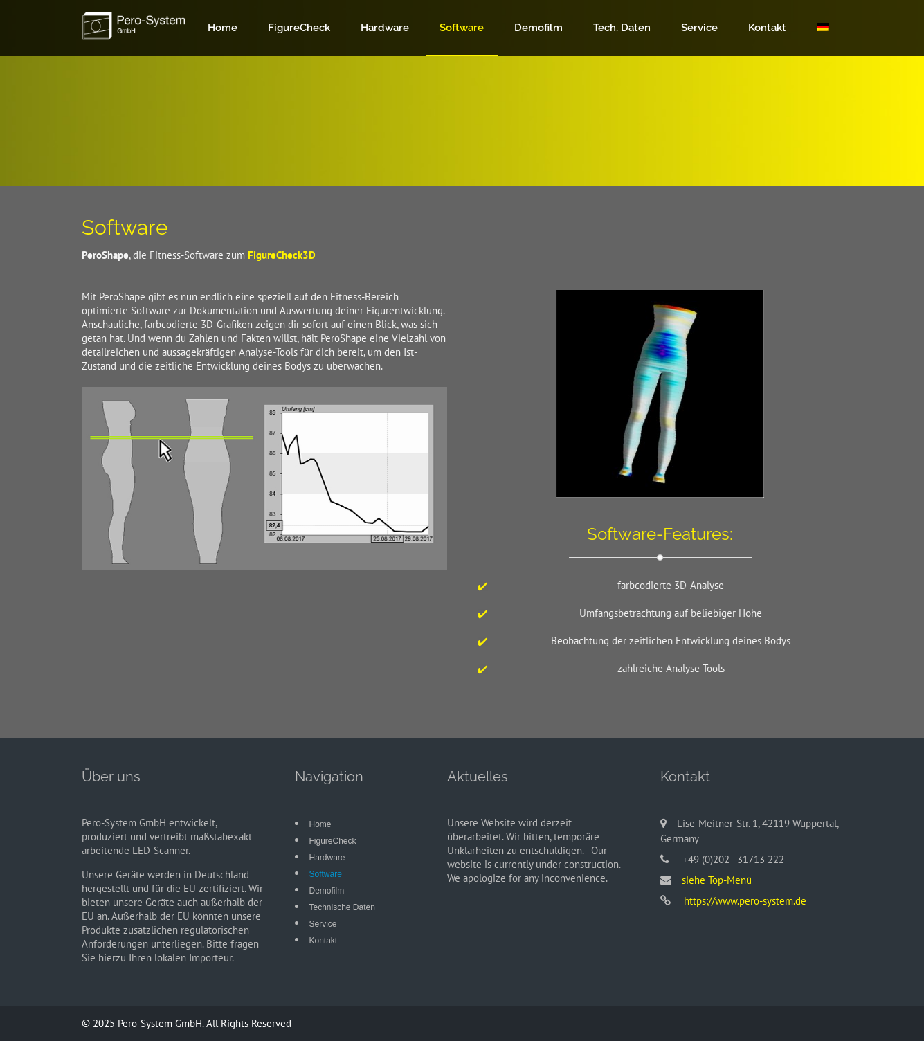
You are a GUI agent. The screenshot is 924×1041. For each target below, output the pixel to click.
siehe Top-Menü (717, 880)
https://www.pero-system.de (743, 900)
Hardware (385, 27)
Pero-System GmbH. (162, 1023)
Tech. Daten (622, 27)
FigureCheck (299, 27)
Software (462, 27)
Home (222, 27)
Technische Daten (342, 907)
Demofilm (538, 27)
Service (699, 27)
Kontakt (767, 27)
